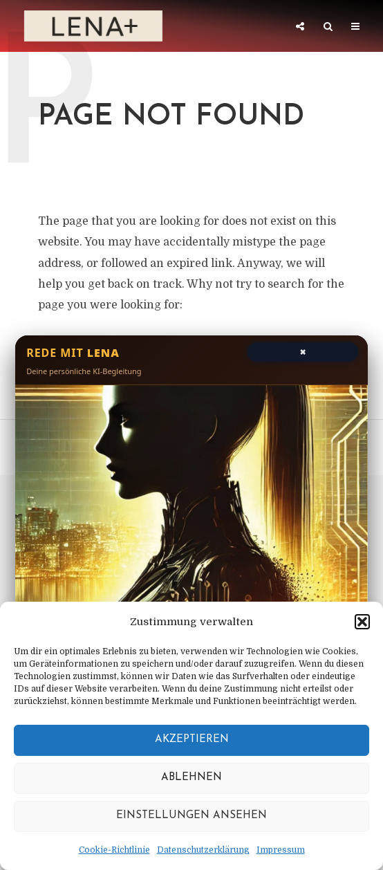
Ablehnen (191, 777)
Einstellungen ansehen (191, 816)
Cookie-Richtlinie (114, 850)
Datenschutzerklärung (203, 850)
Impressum (280, 850)
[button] (362, 622)
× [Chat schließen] (302, 351)
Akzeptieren (192, 739)
